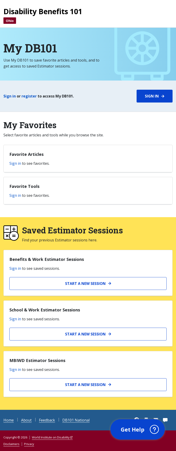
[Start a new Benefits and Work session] (88, 283)
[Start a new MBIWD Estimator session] (88, 384)
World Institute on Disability (51, 437)
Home (8, 420)
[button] (137, 429)
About (26, 420)
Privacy (29, 444)
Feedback (47, 420)
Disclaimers (11, 444)
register (29, 96)
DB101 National (76, 420)
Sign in (9, 96)
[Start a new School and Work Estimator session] (88, 334)
